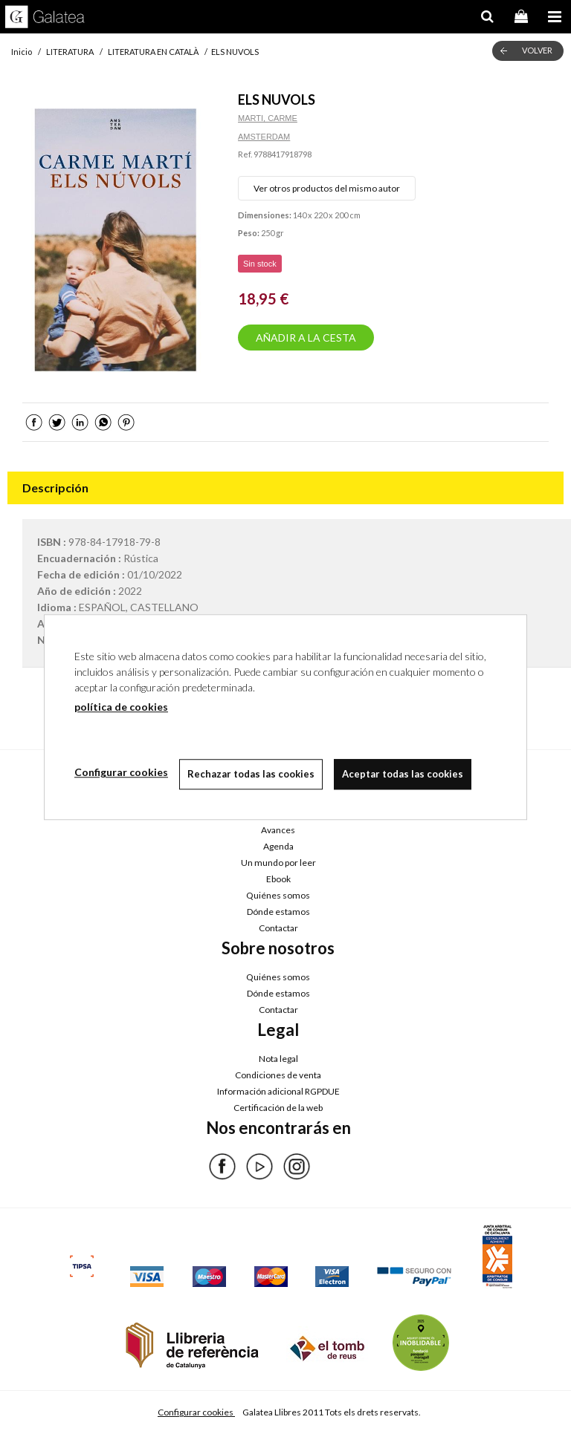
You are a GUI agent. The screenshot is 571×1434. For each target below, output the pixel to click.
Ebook (278, 878)
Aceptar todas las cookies (402, 774)
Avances (278, 829)
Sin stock (260, 263)
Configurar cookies (196, 1412)
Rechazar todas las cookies (250, 774)
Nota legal (278, 1058)
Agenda (278, 846)
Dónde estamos (278, 911)
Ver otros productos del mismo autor (327, 188)
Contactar (278, 927)
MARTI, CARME (267, 118)
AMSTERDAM (264, 136)
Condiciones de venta (278, 1075)
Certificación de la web (278, 1107)
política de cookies (121, 706)
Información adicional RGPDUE (278, 1091)
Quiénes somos (278, 895)
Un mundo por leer (278, 862)
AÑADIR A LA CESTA (306, 337)
